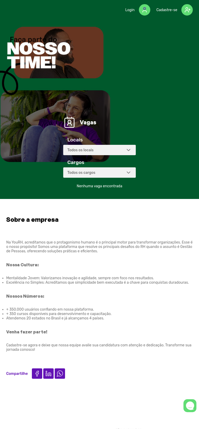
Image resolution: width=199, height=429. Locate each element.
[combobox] (99, 150)
